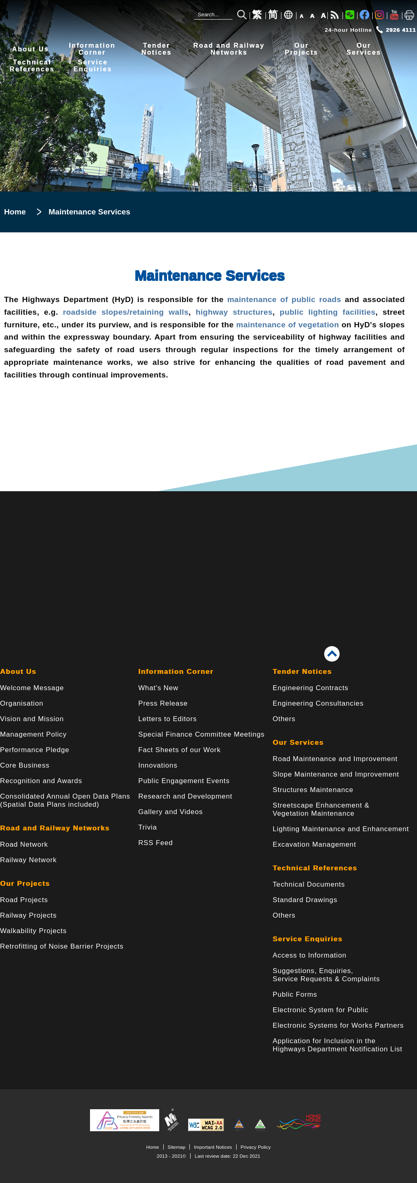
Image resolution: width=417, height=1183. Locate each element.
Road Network (24, 844)
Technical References (315, 868)
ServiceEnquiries (93, 66)
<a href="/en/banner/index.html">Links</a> (208, 556)
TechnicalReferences (32, 66)
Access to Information (310, 955)
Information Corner (175, 671)
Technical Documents (309, 884)
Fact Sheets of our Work (179, 750)
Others (284, 719)
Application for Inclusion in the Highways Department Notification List (338, 1045)
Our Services (298, 742)
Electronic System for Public (321, 1010)
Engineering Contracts (311, 688)
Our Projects (25, 883)
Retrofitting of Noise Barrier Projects (61, 946)
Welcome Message (32, 688)
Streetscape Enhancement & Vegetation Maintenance (321, 809)
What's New (158, 688)
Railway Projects (28, 915)
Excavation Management (314, 844)
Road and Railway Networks (55, 828)
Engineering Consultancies (318, 703)
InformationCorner (92, 49)
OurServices (364, 49)
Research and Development (185, 796)
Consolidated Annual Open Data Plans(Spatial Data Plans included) (65, 800)
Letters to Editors (167, 719)
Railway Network (28, 860)
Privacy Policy (256, 1147)
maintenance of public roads (284, 299)
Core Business (25, 765)
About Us (30, 49)
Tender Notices (302, 671)
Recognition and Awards (41, 781)
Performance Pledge (34, 750)
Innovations (157, 765)
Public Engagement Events (184, 781)
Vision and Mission (32, 719)
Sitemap (177, 1147)
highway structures (233, 312)
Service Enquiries (308, 939)
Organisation (22, 703)
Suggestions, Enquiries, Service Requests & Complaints (326, 975)
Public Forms (295, 994)
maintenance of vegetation (287, 324)
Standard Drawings (305, 900)
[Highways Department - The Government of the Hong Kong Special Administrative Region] (55, 17)
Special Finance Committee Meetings (201, 734)
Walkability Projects (33, 931)
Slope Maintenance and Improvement (336, 774)
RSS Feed (155, 843)
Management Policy (33, 734)
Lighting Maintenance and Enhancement (341, 829)
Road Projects (24, 900)
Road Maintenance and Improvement (335, 759)
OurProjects (301, 49)
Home (15, 212)
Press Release (163, 703)
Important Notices (213, 1147)
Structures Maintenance (313, 790)
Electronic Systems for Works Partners (338, 1025)
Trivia (147, 827)
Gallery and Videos (170, 812)
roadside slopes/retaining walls (123, 312)
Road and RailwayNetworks (229, 49)
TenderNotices (156, 49)
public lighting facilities (327, 312)
